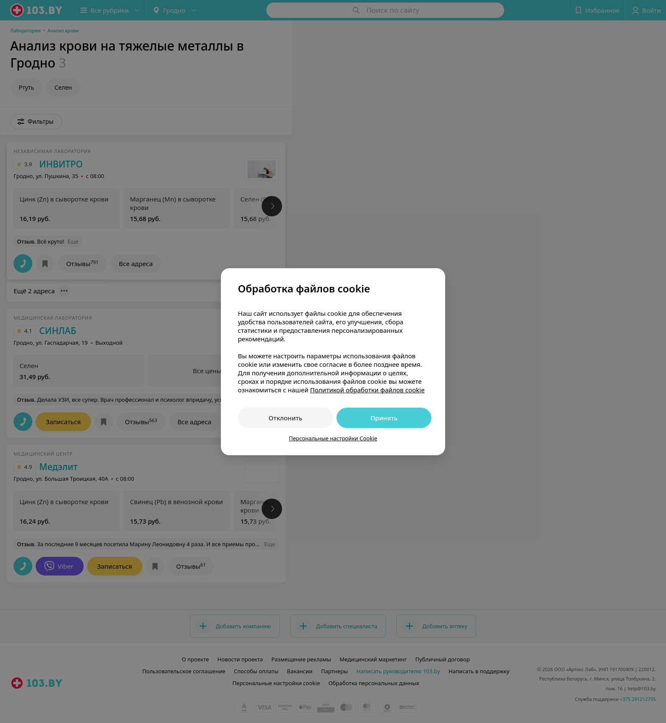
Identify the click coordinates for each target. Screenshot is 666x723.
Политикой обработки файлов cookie (367, 390)
